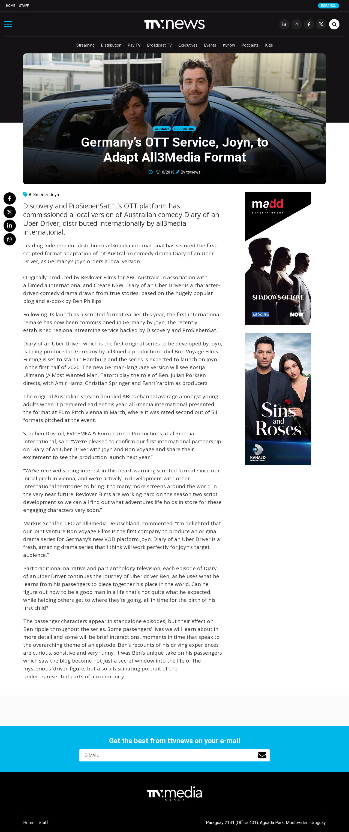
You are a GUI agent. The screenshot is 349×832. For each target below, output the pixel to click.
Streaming (85, 45)
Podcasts (250, 45)
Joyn (54, 194)
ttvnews (193, 172)
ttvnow (229, 45)
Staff (24, 6)
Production (184, 129)
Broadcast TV (159, 45)
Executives (188, 45)
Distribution (111, 45)
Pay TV (134, 45)
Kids (269, 45)
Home (10, 6)
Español (328, 6)
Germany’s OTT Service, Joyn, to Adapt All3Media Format (174, 150)
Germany (162, 129)
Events (210, 45)
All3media (38, 194)
